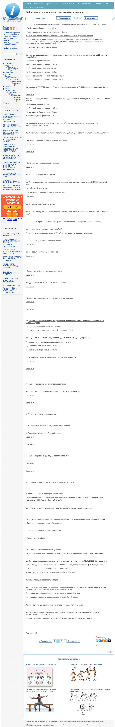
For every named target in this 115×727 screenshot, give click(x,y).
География (14, 69)
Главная (27, 4)
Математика (14, 79)
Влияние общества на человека (11, 234)
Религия (7, 89)
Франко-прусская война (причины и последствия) (10, 132)
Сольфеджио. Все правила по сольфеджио (10, 280)
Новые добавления (11, 43)
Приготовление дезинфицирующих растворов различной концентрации (11, 117)
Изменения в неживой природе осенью (11, 266)
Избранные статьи (11, 35)
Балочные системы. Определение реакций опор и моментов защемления (12, 289)
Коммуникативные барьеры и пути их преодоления (11, 157)
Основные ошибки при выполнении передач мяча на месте (90, 690)
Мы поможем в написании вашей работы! (93, 721)
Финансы (17, 97)
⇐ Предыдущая (64, 18)
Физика (12, 94)
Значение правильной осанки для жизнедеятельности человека (41, 690)
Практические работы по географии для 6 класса (12, 251)
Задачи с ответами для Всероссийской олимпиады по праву (12, 187)
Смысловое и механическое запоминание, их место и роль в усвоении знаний (10, 148)
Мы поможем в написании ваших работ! (12, 219)
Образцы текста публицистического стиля (11, 175)
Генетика (11, 67)
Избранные (38, 4)
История (7, 74)
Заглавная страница (11, 33)
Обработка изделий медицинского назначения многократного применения (11, 166)
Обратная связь (10, 45)
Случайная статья (10, 37)
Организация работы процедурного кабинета (12, 139)
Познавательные (69, 4)
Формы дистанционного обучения (41, 665)
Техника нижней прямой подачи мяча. (12, 126)
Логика (8, 76)
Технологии (12, 92)
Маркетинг (12, 78)
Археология (8, 63)
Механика (17, 83)
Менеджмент (16, 81)
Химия (18, 99)
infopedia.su (29, 724)
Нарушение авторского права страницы (71, 721)
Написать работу (10, 49)
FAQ (5, 47)
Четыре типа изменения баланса (11, 181)
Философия (16, 96)
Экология (6, 103)
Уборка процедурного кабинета (9, 273)
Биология (9, 65)
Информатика (8, 72)
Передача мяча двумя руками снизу (86, 665)
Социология (10, 90)
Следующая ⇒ (91, 18)
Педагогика (7, 87)
